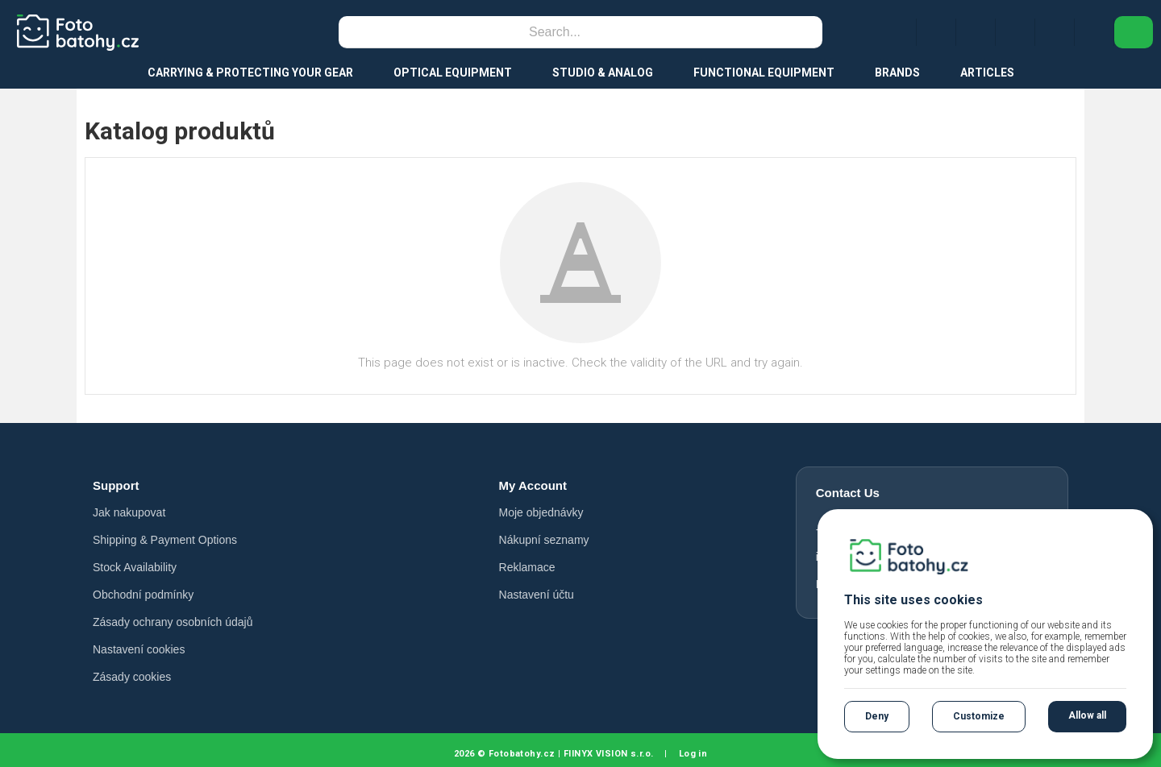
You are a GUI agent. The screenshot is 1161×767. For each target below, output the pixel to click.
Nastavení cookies (139, 649)
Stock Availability (135, 567)
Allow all (1087, 715)
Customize (979, 716)
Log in (693, 753)
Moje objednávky (541, 512)
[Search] (555, 32)
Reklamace (527, 567)
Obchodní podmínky (143, 594)
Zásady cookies (132, 676)
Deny (876, 716)
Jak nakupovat (129, 512)
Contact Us (848, 493)
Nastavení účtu (536, 594)
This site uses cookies (913, 599)
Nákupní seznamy (544, 539)
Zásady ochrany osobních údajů (172, 622)
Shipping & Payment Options (165, 539)
